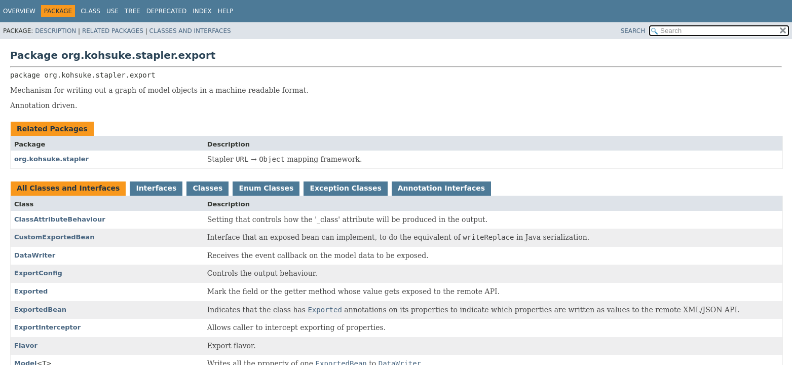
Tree (132, 11)
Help (226, 11)
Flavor (25, 345)
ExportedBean (40, 309)
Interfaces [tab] (156, 188)
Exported (31, 291)
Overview (19, 11)
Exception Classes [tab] (345, 188)
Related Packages (112, 30)
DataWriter (34, 255)
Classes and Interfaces (190, 30)
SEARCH (633, 30)
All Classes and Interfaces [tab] (68, 188)
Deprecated (166, 11)
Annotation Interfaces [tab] (441, 188)
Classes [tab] (207, 188)
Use (112, 11)
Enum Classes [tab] (266, 188)
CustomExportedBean (54, 237)
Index (202, 11)
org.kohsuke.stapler (51, 159)
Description (55, 30)
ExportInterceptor (47, 327)
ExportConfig (38, 273)
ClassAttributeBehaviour (59, 219)
